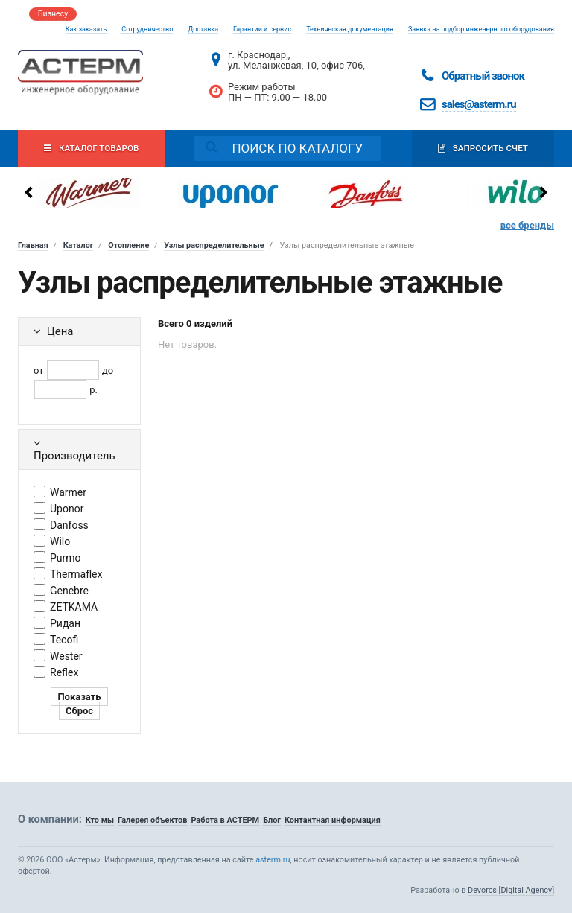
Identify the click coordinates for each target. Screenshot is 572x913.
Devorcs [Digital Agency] (511, 890)
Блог (272, 820)
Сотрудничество (147, 29)
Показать (79, 696)
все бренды (527, 225)
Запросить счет (483, 148)
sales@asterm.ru (479, 104)
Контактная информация (333, 820)
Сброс (79, 710)
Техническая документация (349, 29)
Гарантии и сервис (262, 29)
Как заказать (86, 29)
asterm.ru (272, 860)
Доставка (203, 29)
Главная (33, 245)
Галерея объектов (152, 820)
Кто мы (100, 820)
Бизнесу (53, 14)
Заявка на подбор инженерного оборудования (481, 29)
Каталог (78, 245)
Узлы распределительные (214, 245)
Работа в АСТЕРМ (225, 820)
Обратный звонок (483, 76)
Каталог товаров (91, 148)
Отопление (128, 245)
